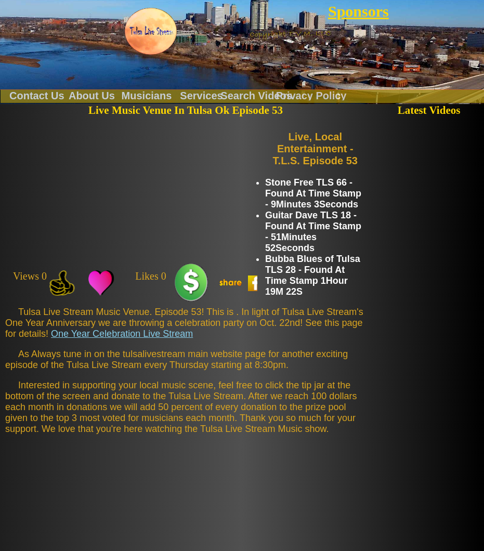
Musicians (147, 95)
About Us (92, 95)
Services (201, 95)
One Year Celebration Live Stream (122, 334)
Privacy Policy (311, 95)
